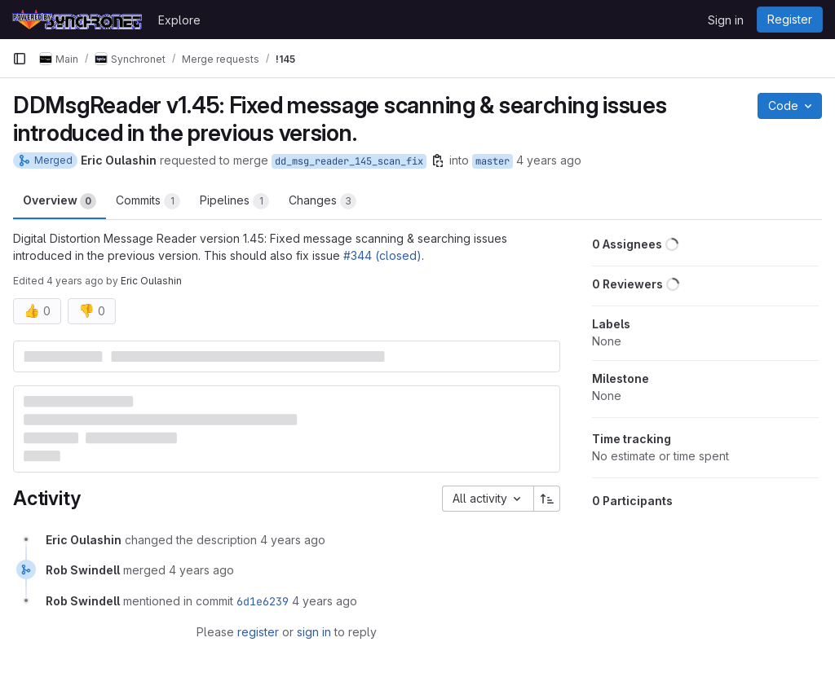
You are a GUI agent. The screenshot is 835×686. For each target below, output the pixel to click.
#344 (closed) (382, 255)
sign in (314, 632)
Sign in (726, 20)
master (492, 161)
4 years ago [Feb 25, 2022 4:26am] (548, 160)
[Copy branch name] (438, 160)
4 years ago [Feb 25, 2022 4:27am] (75, 281)
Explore (179, 20)
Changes (322, 201)
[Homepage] (77, 20)
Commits (148, 201)
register (258, 632)
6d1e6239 (262, 601)
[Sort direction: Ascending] (547, 499)
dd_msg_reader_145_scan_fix (349, 161)
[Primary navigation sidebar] (20, 59)
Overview (59, 201)
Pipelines (234, 201)
